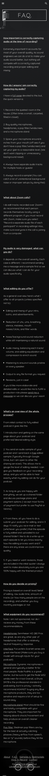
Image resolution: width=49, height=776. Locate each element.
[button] (3, 3)
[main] (24, 15)
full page (17, 95)
